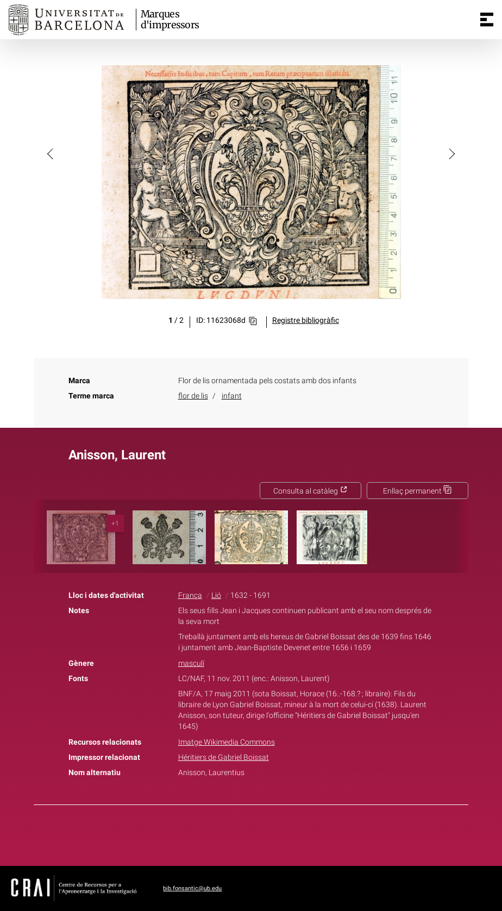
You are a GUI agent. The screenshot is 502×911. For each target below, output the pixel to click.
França (190, 595)
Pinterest (270, 833)
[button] (51, 153)
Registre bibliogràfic (305, 320)
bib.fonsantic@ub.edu (192, 888)
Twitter (245, 833)
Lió (216, 595)
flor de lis (193, 396)
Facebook (220, 833)
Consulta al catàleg (310, 491)
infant (232, 396)
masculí (191, 663)
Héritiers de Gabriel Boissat (223, 757)
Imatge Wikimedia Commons (226, 742)
